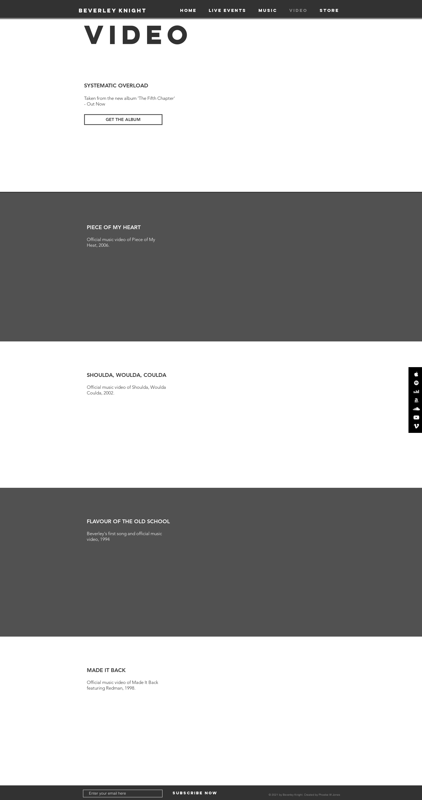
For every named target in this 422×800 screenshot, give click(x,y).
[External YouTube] (258, 127)
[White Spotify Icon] (416, 382)
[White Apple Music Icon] (416, 374)
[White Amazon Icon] (416, 400)
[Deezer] (416, 391)
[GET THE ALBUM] (123, 119)
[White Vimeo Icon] (416, 426)
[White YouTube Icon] (416, 417)
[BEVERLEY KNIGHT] (113, 10)
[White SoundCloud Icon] (416, 408)
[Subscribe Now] (195, 793)
